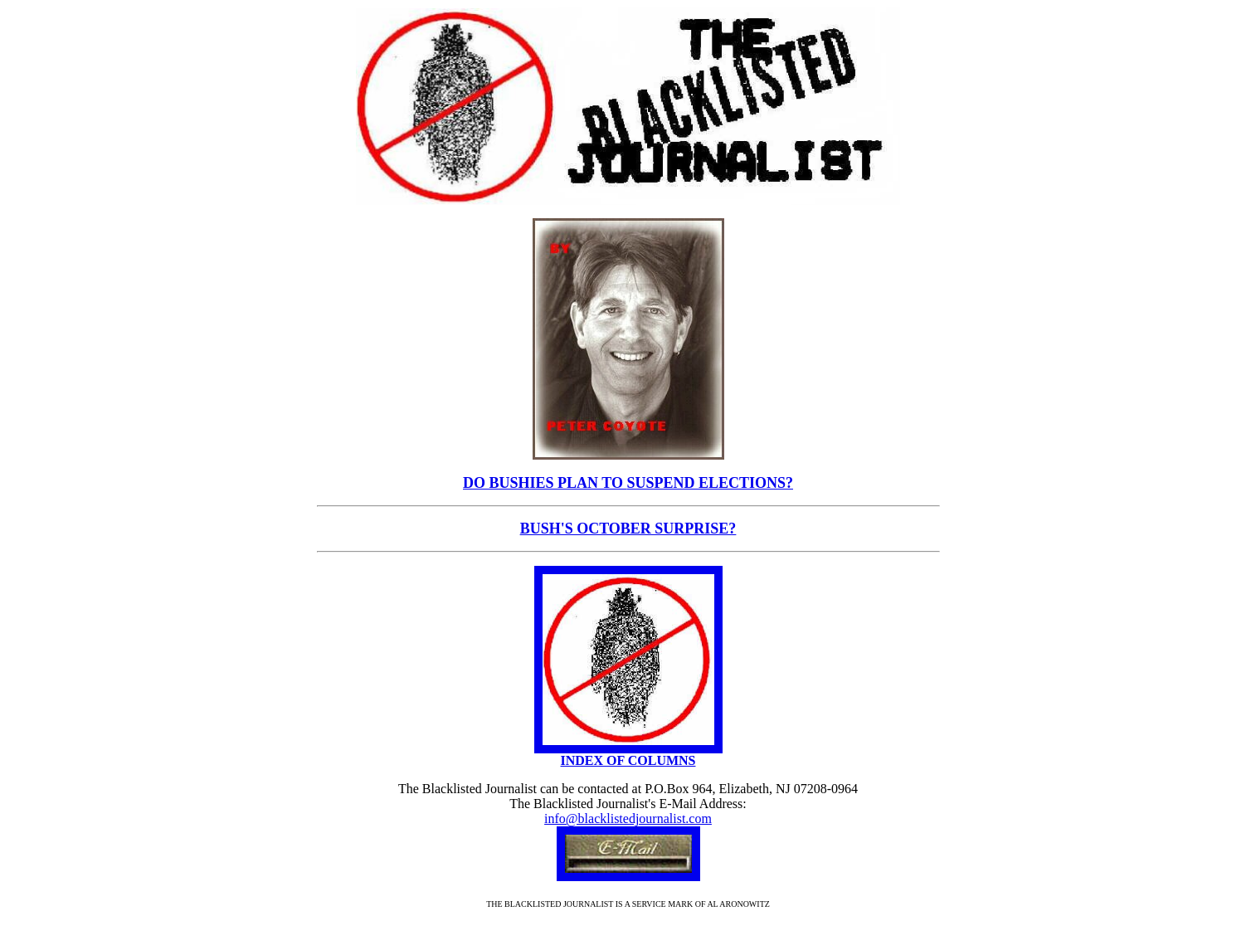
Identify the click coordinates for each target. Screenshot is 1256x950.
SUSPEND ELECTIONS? (709, 483)
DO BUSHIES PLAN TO (544, 483)
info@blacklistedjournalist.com (628, 818)
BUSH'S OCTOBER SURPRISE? (628, 528)
